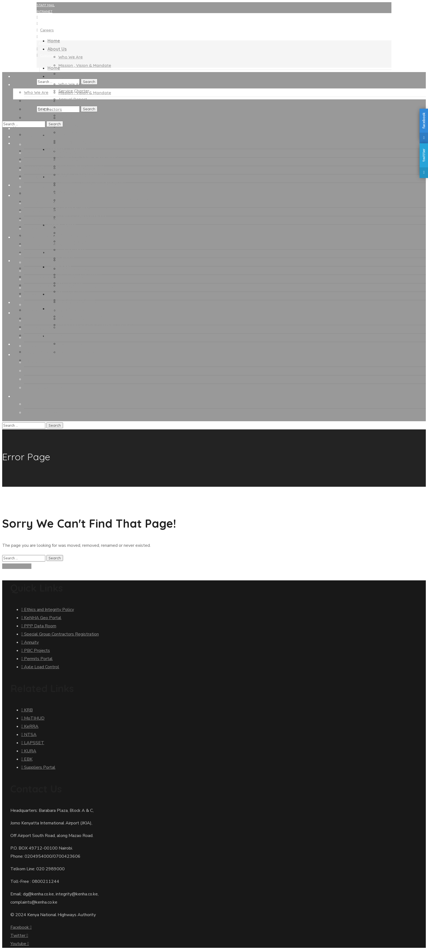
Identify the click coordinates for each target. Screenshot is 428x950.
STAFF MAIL (46, 5)
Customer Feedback (56, 55)
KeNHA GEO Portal (55, 17)
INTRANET (44, 11)
